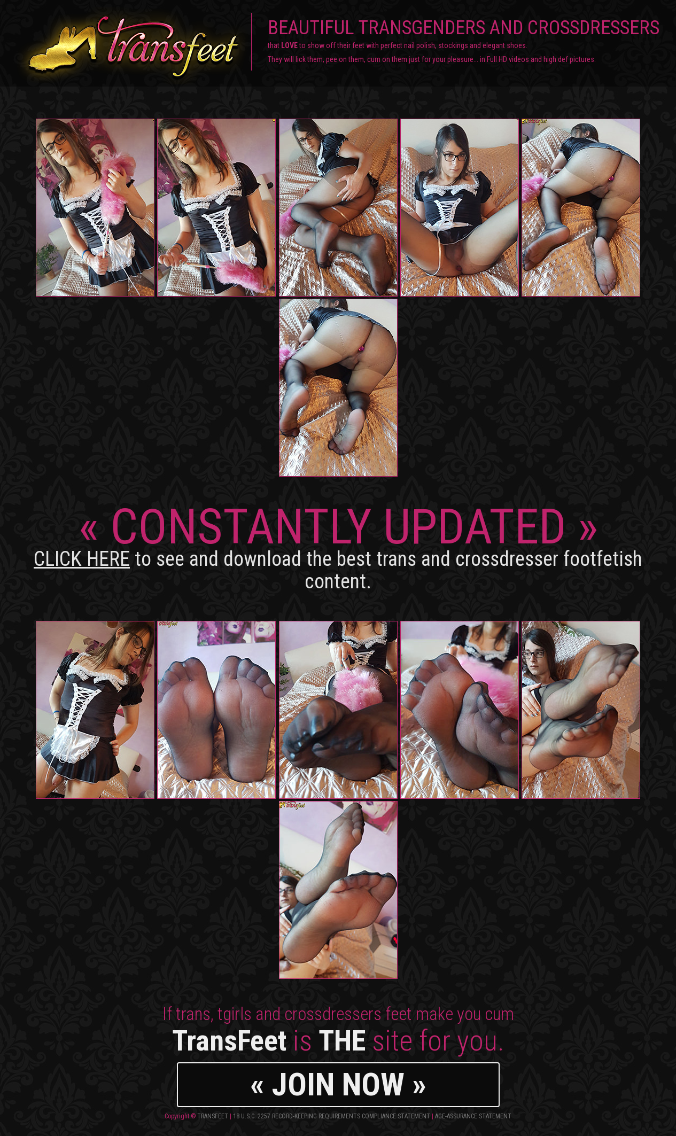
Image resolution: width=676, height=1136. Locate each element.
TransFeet (212, 1116)
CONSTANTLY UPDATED (338, 546)
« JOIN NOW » (338, 1084)
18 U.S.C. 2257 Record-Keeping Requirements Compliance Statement (331, 1116)
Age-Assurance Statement (473, 1116)
